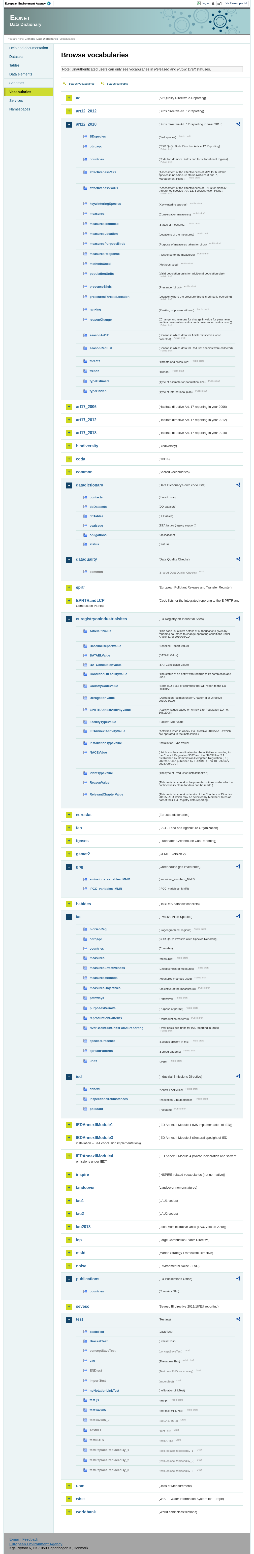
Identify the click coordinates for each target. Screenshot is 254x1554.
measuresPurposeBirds (107, 243)
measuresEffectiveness (107, 968)
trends (94, 371)
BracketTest (98, 1341)
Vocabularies (20, 92)
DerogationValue (102, 698)
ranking (95, 309)
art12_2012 (86, 111)
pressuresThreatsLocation (109, 297)
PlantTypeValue (101, 773)
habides (83, 904)
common (84, 472)
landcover (85, 1187)
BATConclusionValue (105, 665)
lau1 (80, 1201)
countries (97, 159)
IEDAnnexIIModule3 (94, 1138)
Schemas (16, 83)
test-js (94, 1400)
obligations (98, 535)
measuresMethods (103, 978)
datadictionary (89, 485)
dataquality (86, 559)
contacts (96, 497)
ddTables (96, 516)
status (94, 544)
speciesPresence (102, 1041)
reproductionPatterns (106, 1018)
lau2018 (83, 1227)
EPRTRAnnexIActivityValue (110, 710)
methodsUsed (100, 264)
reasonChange (101, 319)
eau (92, 1360)
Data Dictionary (46, 38)
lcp (79, 1240)
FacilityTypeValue (103, 722)
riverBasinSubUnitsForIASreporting (116, 1028)
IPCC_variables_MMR (106, 889)
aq (78, 98)
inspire (82, 1175)
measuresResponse (105, 254)
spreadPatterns (101, 1051)
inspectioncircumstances (109, 1099)
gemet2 (83, 854)
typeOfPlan (98, 391)
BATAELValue (100, 655)
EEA (29, 3)
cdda (80, 459)
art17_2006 (86, 407)
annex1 (95, 1089)
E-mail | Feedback (23, 1539)
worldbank (86, 1512)
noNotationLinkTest (104, 1390)
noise (81, 1266)
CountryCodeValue (104, 686)
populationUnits (102, 274)
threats (95, 361)
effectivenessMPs (103, 172)
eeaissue (96, 525)
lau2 (80, 1213)
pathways (97, 998)
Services (16, 101)
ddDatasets (98, 507)
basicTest (97, 1332)
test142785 (98, 1410)
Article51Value (100, 631)
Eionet (29, 38)
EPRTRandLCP (90, 600)
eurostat (84, 815)
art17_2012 (86, 420)
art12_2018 (86, 124)
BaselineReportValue (105, 646)
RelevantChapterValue (106, 794)
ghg (79, 867)
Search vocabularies (81, 83)
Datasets (16, 57)
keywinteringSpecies (105, 204)
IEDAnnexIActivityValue (107, 731)
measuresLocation (104, 234)
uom (80, 1486)
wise (80, 1499)
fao (79, 828)
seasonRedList (101, 348)
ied (79, 1076)
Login (205, 3)
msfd (80, 1253)
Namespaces (19, 109)
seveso (82, 1306)
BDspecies (98, 136)
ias (78, 917)
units (93, 1061)
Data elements (20, 74)
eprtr (80, 587)
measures (97, 213)
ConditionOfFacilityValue (108, 674)
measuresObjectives (105, 988)
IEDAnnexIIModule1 (94, 1125)
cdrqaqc (96, 146)
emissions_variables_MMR (110, 879)
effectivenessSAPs (104, 188)
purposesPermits (103, 1008)
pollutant (96, 1109)
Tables (14, 65)
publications (87, 1279)
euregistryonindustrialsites (101, 619)
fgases (82, 841)
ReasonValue (99, 782)
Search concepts (117, 83)
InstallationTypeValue (106, 743)
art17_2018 (86, 433)
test (79, 1319)
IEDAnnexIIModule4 (94, 1156)
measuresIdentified (104, 224)
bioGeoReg (98, 929)
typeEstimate (99, 381)
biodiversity (87, 446)
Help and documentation (28, 48)
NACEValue (98, 752)
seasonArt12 (99, 335)
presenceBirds (101, 286)
